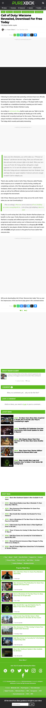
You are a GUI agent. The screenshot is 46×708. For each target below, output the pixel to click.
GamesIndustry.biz (18, 694)
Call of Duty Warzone (27, 12)
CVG (27, 694)
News (3, 12)
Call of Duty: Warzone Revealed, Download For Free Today (21, 19)
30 (10, 465)
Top (5, 557)
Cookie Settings (17, 563)
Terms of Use (21, 560)
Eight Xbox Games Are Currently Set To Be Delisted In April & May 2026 (23, 536)
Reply (28, 381)
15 (10, 455)
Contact (40, 557)
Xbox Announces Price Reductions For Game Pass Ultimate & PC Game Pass (22, 509)
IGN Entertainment (27, 681)
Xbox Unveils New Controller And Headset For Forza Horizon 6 (23, 514)
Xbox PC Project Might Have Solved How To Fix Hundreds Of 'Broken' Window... (24, 547)
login (25, 404)
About (10, 557)
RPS (32, 694)
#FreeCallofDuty (37, 204)
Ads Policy (30, 560)
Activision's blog (14, 111)
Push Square (25, 688)
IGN (27, 691)
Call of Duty (17, 12)
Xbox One (9, 12)
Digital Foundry (9, 691)
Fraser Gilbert (11, 29)
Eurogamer (34, 691)
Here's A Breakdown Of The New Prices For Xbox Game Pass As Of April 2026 (24, 520)
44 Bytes (40, 681)
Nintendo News (20, 691)
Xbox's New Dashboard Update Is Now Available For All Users (24, 498)
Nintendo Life (15, 688)
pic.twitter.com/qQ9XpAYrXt (11, 207)
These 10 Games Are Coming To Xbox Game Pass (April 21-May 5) (24, 531)
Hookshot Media (11, 681)
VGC (40, 691)
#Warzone (18, 204)
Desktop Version (29, 563)
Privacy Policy (11, 560)
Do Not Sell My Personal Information (26, 683)
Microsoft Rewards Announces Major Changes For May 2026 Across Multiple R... (24, 542)
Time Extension (35, 688)
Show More (23, 660)
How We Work (23, 557)
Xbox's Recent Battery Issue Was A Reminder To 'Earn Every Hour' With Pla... (23, 504)
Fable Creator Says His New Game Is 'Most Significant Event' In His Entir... (23, 525)
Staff (15, 557)
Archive (37, 560)
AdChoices (13, 683)
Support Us (32, 557)
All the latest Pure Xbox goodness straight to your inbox (23, 701)
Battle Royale (39, 12)
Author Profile (19, 381)
